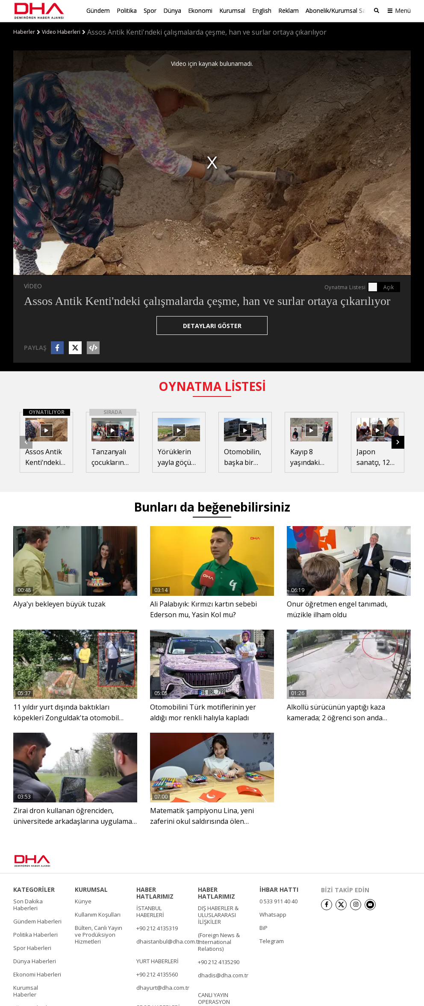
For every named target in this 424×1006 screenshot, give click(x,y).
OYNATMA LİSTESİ (212, 385)
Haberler (24, 31)
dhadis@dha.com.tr (223, 974)
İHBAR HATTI (278, 888)
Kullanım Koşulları (98, 913)
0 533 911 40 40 (278, 900)
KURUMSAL (91, 888)
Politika (127, 10)
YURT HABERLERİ (157, 960)
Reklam (288, 10)
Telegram (271, 940)
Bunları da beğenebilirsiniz (212, 506)
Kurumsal (232, 10)
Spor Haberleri (32, 947)
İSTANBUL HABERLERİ (150, 910)
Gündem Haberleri (37, 920)
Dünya (172, 10)
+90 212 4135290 (218, 961)
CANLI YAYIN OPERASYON (214, 997)
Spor (150, 10)
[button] (398, 441)
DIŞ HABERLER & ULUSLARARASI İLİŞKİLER (218, 914)
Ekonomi (200, 10)
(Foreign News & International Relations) (219, 941)
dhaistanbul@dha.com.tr (168, 940)
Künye (83, 900)
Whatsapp (272, 913)
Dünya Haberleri (34, 960)
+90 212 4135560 (157, 973)
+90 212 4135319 (157, 927)
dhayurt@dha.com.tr (162, 986)
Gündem (98, 10)
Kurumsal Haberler (25, 990)
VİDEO (33, 285)
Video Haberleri (61, 31)
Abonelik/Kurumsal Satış (339, 10)
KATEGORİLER (34, 888)
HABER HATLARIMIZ (155, 892)
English (261, 10)
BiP (263, 926)
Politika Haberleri (35, 933)
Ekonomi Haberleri (37, 973)
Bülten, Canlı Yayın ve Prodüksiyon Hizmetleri (98, 933)
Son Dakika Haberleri (28, 904)
